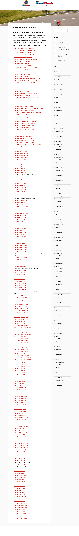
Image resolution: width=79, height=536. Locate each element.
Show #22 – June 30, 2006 (20, 473)
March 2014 (58, 144)
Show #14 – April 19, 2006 (19, 490)
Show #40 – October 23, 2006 (20, 430)
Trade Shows (58, 110)
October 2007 (58, 328)
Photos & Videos (59, 84)
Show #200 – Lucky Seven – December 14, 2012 (24, 82)
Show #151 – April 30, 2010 (20, 187)
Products (57, 92)
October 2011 (58, 203)
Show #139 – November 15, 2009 (21, 211)
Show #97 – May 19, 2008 (19, 277)
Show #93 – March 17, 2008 (20, 285)
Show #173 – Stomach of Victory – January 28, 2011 (25, 140)
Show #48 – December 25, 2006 (21, 413)
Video (58, 86)
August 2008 (58, 302)
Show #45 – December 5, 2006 (20, 419)
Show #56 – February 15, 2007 (20, 396)
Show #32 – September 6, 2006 (21, 447)
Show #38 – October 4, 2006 (20, 434)
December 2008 (59, 292)
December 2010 (59, 229)
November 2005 (59, 388)
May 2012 (58, 190)
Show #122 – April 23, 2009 (20, 236)
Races (57, 97)
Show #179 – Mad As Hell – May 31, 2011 (23, 127)
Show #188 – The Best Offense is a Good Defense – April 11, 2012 (28, 108)
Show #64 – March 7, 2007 (20, 392)
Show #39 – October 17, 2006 (20, 432)
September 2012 (59, 180)
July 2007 (57, 336)
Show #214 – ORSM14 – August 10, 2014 (23, 52)
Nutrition (57, 79)
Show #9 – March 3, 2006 (19, 501)
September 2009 (59, 268)
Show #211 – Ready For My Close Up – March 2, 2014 (25, 59)
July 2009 (57, 274)
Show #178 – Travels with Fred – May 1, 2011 (24, 129)
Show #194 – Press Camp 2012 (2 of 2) (22, 95)
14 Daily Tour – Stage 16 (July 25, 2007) (22, 334)
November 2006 (59, 357)
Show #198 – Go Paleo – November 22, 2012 (24, 87)
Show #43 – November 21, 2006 (21, 424)
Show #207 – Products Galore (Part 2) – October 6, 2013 (26, 67)
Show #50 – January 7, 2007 (20, 409)
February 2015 (58, 131)
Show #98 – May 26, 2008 (19, 274)
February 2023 (58, 126)
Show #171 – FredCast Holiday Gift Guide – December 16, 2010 (28, 144)
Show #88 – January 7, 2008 (20, 300)
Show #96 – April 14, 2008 (19, 279)
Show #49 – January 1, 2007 (20, 411)
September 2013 (59, 157)
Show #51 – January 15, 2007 (20, 406)
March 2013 (58, 167)
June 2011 (58, 214)
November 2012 (59, 177)
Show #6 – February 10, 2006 (20, 507)
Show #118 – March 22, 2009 (20, 245)
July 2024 (57, 123)
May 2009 (58, 279)
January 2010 (58, 258)
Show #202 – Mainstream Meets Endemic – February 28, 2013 (27, 78)
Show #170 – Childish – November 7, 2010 (23, 146)
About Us (53, 7)
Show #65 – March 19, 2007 (20, 389)
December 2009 (59, 261)
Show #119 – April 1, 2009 (19, 243)
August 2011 (58, 209)
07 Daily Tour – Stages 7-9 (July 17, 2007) (23, 349)
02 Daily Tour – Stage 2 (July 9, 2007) (22, 362)
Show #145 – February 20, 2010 (21, 200)
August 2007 (58, 333)
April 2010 (58, 250)
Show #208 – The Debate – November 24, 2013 (24, 65)
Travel (57, 115)
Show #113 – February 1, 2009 (20, 259)
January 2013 (58, 172)
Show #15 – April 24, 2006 (19, 488)
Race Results (58, 94)
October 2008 (58, 297)
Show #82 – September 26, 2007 (21, 312)
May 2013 (58, 162)
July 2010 (57, 242)
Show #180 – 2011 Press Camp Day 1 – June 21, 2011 (26, 125)
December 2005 (59, 385)
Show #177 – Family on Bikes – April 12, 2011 (24, 131)
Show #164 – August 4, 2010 (20, 159)
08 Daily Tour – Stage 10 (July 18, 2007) (22, 347)
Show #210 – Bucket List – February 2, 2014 (23, 61)
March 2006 (58, 377)
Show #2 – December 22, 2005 (20, 516)
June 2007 (58, 338)
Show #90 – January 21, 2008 (20, 295)
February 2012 (58, 198)
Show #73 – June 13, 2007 (20, 372)
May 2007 (58, 341)
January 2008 (58, 320)
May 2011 (58, 216)
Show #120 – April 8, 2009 (19, 241)
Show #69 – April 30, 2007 (19, 381)
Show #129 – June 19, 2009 (20, 221)
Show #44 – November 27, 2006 (21, 421)
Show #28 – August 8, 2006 (20, 456)
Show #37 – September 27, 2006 (21, 436)
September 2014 (59, 133)
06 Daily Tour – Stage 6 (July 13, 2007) (22, 351)
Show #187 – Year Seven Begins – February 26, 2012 (25, 110)
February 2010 (58, 255)
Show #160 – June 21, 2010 (20, 168)
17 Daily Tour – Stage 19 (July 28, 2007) (22, 327)
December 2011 (59, 201)
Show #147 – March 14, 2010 (20, 196)
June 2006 (58, 369)
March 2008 (58, 315)
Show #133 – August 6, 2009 (20, 217)
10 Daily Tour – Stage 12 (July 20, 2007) (22, 342)
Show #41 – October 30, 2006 (20, 428)
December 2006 (59, 354)
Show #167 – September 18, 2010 (21, 153)
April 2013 (58, 165)
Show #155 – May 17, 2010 (20, 179)
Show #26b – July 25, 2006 (20, 460)
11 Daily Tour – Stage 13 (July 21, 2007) (22, 340)
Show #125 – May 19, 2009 (20, 230)
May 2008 (58, 310)
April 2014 (58, 141)
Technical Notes (59, 105)
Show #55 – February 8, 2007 (20, 398)
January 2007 (58, 351)
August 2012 (58, 183)
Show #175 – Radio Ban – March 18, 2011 (23, 136)
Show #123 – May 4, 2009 (19, 234)
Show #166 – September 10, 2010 (21, 155)
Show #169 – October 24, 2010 (20, 149)
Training (57, 112)
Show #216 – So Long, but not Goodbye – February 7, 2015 (27, 48)
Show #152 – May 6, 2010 (19, 185)
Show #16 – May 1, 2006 (19, 486)
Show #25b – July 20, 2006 (20, 464)
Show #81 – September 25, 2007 (21, 314)
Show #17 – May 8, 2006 (19, 483)
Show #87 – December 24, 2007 (21, 302)
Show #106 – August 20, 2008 (20, 266)
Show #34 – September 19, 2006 (21, 443)
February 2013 (58, 170)
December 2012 (59, 175)
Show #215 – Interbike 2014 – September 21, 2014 (25, 50)
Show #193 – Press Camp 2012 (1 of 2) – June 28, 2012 (26, 97)
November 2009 (59, 263)
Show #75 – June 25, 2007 (20, 368)
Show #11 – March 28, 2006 (20, 496)
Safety (57, 102)
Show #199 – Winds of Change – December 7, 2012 (25, 84)
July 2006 (57, 367)
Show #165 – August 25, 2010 (20, 157)
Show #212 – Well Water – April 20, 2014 (23, 57)
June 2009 (58, 276)
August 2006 (58, 364)
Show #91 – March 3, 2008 (20, 289)
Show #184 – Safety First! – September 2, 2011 (24, 117)
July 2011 (57, 211)
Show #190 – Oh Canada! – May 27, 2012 (23, 104)
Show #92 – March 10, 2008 (20, 287)
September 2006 (59, 362)
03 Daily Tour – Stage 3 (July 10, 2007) (22, 359)
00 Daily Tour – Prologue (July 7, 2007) (22, 366)
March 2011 (58, 222)
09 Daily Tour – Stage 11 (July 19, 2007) (22, 344)
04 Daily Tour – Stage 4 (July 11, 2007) (22, 357)
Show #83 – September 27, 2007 (21, 310)
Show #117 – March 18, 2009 (20, 247)
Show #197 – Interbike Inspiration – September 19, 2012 (26, 89)
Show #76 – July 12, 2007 (19, 353)
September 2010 (59, 237)
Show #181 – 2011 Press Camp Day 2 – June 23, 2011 (26, 123)
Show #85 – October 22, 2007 (20, 306)
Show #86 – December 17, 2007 (21, 304)
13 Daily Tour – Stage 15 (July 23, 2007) (22, 336)
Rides (57, 99)
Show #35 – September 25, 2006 (21, 441)
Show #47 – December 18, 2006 (21, 415)
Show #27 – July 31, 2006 (19, 458)
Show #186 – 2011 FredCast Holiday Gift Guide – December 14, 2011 (29, 112)
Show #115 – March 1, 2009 (20, 251)
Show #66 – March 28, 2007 (20, 387)
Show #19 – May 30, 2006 (19, 479)
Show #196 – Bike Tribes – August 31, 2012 (23, 91)
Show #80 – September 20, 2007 (21, 317)
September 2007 (59, 331)
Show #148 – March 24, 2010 (20, 194)
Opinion (57, 81)
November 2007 (59, 325)
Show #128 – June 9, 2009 (20, 223)
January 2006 (58, 383)
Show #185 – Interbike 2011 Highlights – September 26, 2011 (27, 114)
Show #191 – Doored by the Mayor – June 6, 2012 (25, 102)
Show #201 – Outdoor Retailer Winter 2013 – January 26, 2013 (27, 80)
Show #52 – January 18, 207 (20, 404)
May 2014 (58, 139)
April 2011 (58, 219)
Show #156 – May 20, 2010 (20, 176)
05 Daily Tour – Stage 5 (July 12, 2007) (22, 355)
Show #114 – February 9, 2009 (20, 257)
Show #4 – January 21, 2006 (20, 511)
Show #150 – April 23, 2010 (20, 189)
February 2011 (58, 224)
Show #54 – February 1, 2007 (20, 400)
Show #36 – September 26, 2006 (21, 439)
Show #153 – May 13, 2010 (20, 183)
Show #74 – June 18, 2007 (20, 370)
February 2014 (58, 146)
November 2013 (59, 152)
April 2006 (58, 375)
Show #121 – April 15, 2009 (20, 238)
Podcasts (26, 7)
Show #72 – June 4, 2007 (19, 374)
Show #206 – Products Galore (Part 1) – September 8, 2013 (27, 69)
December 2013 (59, 149)
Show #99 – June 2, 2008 (19, 272)
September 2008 (59, 299)
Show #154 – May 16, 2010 (20, 181)
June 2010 (58, 245)
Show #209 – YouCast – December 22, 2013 (23, 63)
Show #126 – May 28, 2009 (20, 228)
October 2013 (58, 154)
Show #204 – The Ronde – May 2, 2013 (22, 74)
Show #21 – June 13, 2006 (20, 475)
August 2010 (58, 240)
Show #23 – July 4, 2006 (19, 471)
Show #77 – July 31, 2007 (19, 323)
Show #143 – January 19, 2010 (20, 204)
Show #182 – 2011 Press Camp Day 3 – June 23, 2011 (26, 121)
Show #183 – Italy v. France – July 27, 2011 (23, 119)
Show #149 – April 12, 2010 (20, 191)
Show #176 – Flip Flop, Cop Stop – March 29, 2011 (25, 134)
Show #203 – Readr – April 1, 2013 (21, 76)
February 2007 (58, 349)
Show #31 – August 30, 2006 (20, 449)
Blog (31, 7)
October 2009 (58, 266)
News (57, 76)
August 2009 (58, 271)
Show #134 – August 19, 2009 (20, 215)
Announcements (59, 68)
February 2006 (58, 380)
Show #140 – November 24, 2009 (21, 208)
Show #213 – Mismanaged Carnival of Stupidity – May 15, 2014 (28, 54)
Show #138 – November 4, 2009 (21, 213)
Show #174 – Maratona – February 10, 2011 (23, 138)
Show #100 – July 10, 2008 (20, 270)
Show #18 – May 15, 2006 (19, 481)
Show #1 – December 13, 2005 (20, 518)
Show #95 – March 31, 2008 (20, 281)
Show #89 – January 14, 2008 (20, 297)
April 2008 (58, 312)
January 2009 (58, 289)
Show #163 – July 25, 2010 (20, 161)
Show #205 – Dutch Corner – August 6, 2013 (23, 72)
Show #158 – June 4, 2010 (20, 172)
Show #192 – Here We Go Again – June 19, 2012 (24, 99)
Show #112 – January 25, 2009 (20, 262)
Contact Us (47, 7)
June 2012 (58, 188)
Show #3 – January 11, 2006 (20, 513)
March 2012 (58, 196)
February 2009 (58, 286)
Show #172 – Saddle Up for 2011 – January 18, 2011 (25, 142)
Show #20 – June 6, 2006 (19, 477)
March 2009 (58, 284)
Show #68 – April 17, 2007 (19, 383)
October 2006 (58, 359)
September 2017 (59, 128)
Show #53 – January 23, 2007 (20, 402)
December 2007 (59, 323)
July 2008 (57, 305)
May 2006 (58, 372)
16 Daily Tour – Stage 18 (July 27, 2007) (22, 329)
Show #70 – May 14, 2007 (19, 379)
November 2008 (59, 294)
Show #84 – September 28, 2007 (21, 308)
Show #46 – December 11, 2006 (21, 417)
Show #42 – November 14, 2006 (21, 426)
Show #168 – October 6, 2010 (20, 151)
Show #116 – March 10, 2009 (20, 249)
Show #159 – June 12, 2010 (20, 170)
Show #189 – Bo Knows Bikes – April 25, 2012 (24, 106)
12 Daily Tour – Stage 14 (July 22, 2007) (22, 338)
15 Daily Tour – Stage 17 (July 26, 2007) (22, 332)
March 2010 (58, 253)
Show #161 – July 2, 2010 (19, 166)
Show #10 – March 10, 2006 (20, 498)
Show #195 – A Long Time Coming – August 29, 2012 (25, 93)
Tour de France (58, 107)
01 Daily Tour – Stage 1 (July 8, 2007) (22, 364)
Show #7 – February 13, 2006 (20, 505)
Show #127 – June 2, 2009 (20, 226)
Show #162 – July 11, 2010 (20, 164)
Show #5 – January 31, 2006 (20, 509)
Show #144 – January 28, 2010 (20, 202)
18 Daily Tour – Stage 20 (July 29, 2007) (22, 325)
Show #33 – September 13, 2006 (21, 445)
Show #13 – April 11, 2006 (19, 492)
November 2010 (59, 232)
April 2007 (58, 344)
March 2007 (58, 346)
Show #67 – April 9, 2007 (19, 385)
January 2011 (58, 227)
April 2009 (58, 281)
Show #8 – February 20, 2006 (20, 503)
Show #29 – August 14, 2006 (20, 454)
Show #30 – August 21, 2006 (20, 451)
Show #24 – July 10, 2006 (19, 469)
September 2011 (59, 206)
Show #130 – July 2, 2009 (19, 219)
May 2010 (58, 248)
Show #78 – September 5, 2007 (21, 321)
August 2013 (58, 159)
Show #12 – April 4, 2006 (19, 494)
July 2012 (57, 185)
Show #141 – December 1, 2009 (21, 206)
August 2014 (58, 136)
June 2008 (58, 307)
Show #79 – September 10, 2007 (21, 319)
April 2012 (58, 193)
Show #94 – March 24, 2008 (20, 283)
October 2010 (58, 235)
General (57, 74)
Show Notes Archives (38, 7)
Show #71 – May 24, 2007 (19, 377)
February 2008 (58, 318)
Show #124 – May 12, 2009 (20, 232)
